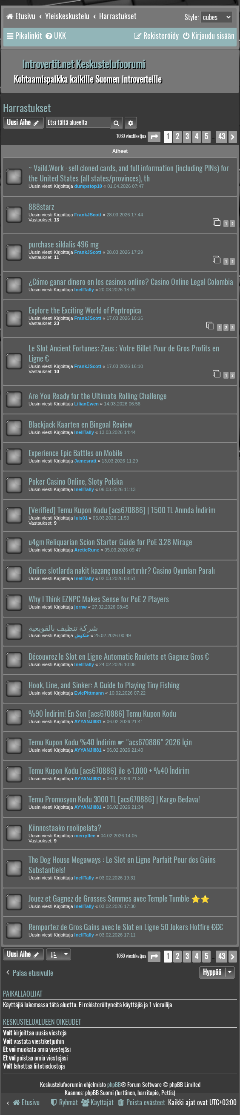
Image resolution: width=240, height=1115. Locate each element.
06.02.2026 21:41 (125, 721)
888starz (41, 207)
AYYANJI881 (88, 721)
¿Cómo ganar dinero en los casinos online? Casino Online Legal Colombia (131, 282)
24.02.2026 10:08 (117, 664)
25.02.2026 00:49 (112, 635)
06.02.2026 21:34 (125, 807)
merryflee (85, 835)
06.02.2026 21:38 (125, 778)
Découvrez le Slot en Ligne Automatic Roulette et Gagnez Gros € (119, 657)
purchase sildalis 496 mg (64, 244)
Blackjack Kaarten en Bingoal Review (80, 425)
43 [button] (221, 136)
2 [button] (177, 136)
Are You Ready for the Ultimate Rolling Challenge (98, 396)
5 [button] (206, 136)
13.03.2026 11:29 (120, 460)
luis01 (81, 517)
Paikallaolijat (22, 993)
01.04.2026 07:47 (125, 186)
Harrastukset (27, 108)
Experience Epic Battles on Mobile (76, 453)
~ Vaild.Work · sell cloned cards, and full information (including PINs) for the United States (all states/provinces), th (129, 173)
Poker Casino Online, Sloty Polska (76, 482)
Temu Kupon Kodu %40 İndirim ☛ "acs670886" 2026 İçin (110, 742)
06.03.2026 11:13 (117, 489)
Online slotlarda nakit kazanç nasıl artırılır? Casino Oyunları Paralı (122, 571)
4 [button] (196, 136)
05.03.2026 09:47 (123, 549)
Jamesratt (85, 460)
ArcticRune (87, 549)
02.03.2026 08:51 (117, 578)
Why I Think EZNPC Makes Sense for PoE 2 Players (99, 599)
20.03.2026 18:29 (117, 289)
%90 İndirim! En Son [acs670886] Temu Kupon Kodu (102, 714)
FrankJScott (88, 214)
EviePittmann (89, 692)
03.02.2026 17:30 (117, 906)
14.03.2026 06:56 (122, 403)
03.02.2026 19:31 (117, 877)
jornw (80, 606)
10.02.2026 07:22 (127, 692)
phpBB (114, 1085)
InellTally (84, 289)
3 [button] (187, 136)
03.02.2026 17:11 (117, 934)
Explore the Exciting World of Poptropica (85, 310)
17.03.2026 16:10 (124, 366)
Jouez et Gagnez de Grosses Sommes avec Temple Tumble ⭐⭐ (119, 899)
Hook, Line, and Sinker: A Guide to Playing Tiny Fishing (104, 685)
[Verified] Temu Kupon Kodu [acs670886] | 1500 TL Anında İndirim (122, 510)
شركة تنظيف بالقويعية (63, 628)
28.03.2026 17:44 (124, 214)
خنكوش (81, 635)
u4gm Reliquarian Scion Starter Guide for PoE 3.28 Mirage (110, 542)
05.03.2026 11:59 (111, 517)
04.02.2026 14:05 (118, 835)
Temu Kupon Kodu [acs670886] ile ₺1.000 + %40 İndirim (109, 771)
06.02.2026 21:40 (125, 750)
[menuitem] (55, 35)
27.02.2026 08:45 (110, 606)
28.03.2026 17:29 (124, 252)
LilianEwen (86, 403)
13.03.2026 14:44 (117, 432)
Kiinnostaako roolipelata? (65, 828)
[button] (154, 137)
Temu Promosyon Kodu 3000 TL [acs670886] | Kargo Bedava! (114, 799)
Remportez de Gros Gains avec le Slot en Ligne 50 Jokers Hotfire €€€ (126, 927)
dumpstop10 (88, 186)
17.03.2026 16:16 (124, 318)
